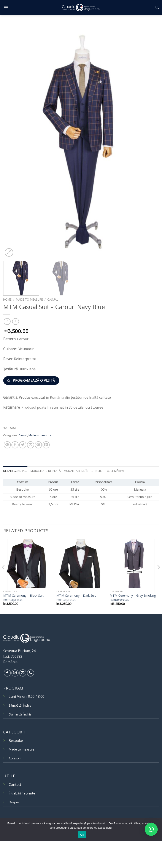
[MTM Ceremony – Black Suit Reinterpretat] (27, 563)
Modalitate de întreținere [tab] (83, 471)
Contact (15, 784)
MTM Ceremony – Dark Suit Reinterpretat (76, 598)
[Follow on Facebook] (7, 673)
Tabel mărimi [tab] (114, 471)
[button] (151, 829)
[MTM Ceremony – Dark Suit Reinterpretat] (80, 563)
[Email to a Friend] (30, 444)
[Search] (157, 7)
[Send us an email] (22, 673)
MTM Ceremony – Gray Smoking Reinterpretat (133, 598)
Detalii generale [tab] (15, 471)
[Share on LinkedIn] (46, 444)
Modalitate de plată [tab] (45, 471)
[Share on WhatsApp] (7, 444)
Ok (82, 834)
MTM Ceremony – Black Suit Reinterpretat (23, 598)
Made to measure (29, 299)
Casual (52, 299)
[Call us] (30, 673)
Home (7, 299)
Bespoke (16, 740)
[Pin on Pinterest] (38, 444)
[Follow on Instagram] (15, 673)
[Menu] (5, 7)
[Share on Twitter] (22, 444)
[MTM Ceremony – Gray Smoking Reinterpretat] (134, 563)
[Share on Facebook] (15, 444)
